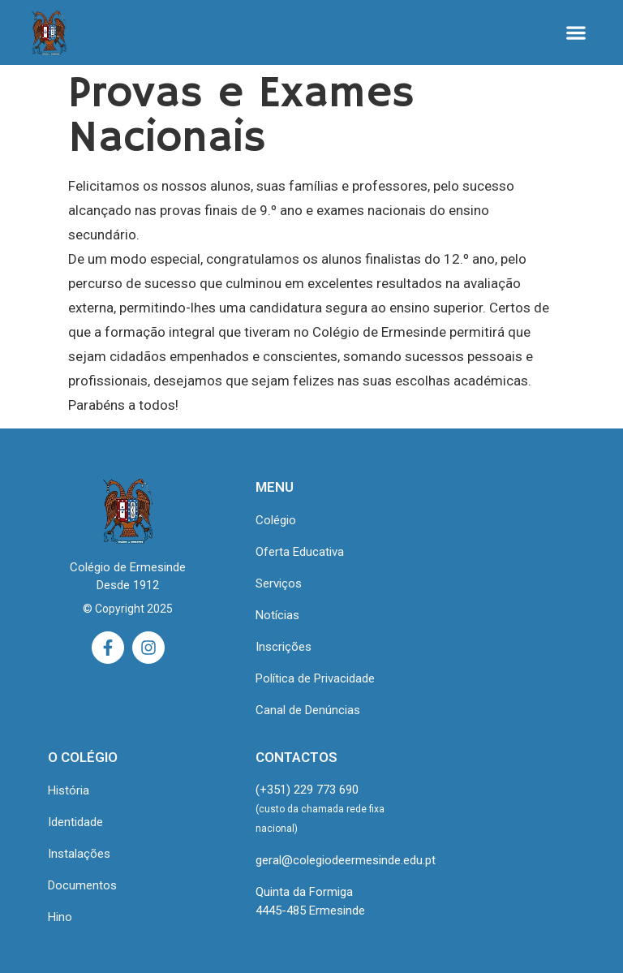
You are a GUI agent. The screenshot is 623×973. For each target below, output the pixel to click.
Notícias (277, 615)
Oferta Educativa (300, 552)
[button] (576, 33)
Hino (60, 917)
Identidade (75, 822)
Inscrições (284, 646)
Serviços (279, 583)
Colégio (276, 520)
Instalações (79, 853)
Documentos (82, 885)
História (68, 790)
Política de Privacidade (315, 678)
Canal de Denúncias (308, 710)
